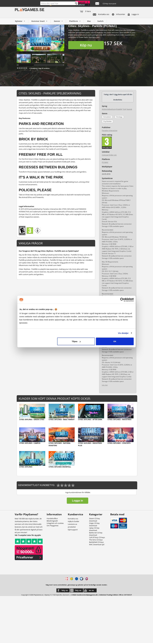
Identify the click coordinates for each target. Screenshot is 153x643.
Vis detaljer (123, 333)
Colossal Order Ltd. (109, 155)
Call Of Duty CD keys (97, 537)
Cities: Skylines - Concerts (119, 443)
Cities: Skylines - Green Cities (31, 419)
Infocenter (118, 14)
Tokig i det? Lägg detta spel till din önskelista (118, 97)
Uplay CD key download (94, 529)
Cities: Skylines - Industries (119, 419)
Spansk (129, 109)
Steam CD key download (94, 519)
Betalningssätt (52, 521)
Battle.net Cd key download (95, 533)
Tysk (124, 109)
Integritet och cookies (55, 523)
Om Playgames (52, 525)
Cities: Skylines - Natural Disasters (60, 444)
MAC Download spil (96, 544)
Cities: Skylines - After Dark (90, 419)
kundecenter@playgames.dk (87, 595)
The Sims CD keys (96, 540)
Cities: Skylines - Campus (29, 443)
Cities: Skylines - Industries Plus (90, 444)
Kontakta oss (101, 14)
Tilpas (76, 341)
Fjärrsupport (73, 529)
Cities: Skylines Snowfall (60, 467)
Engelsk (119, 109)
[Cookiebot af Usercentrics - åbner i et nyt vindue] (122, 300)
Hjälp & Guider (73, 521)
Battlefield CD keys (96, 542)
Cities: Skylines (25, 467)
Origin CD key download (94, 524)
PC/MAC (105, 162)
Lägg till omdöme (44, 68)
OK (114, 341)
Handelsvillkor (52, 518)
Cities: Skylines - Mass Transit (62, 419)
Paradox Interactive (109, 130)
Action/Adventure (109, 109)
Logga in (133, 14)
